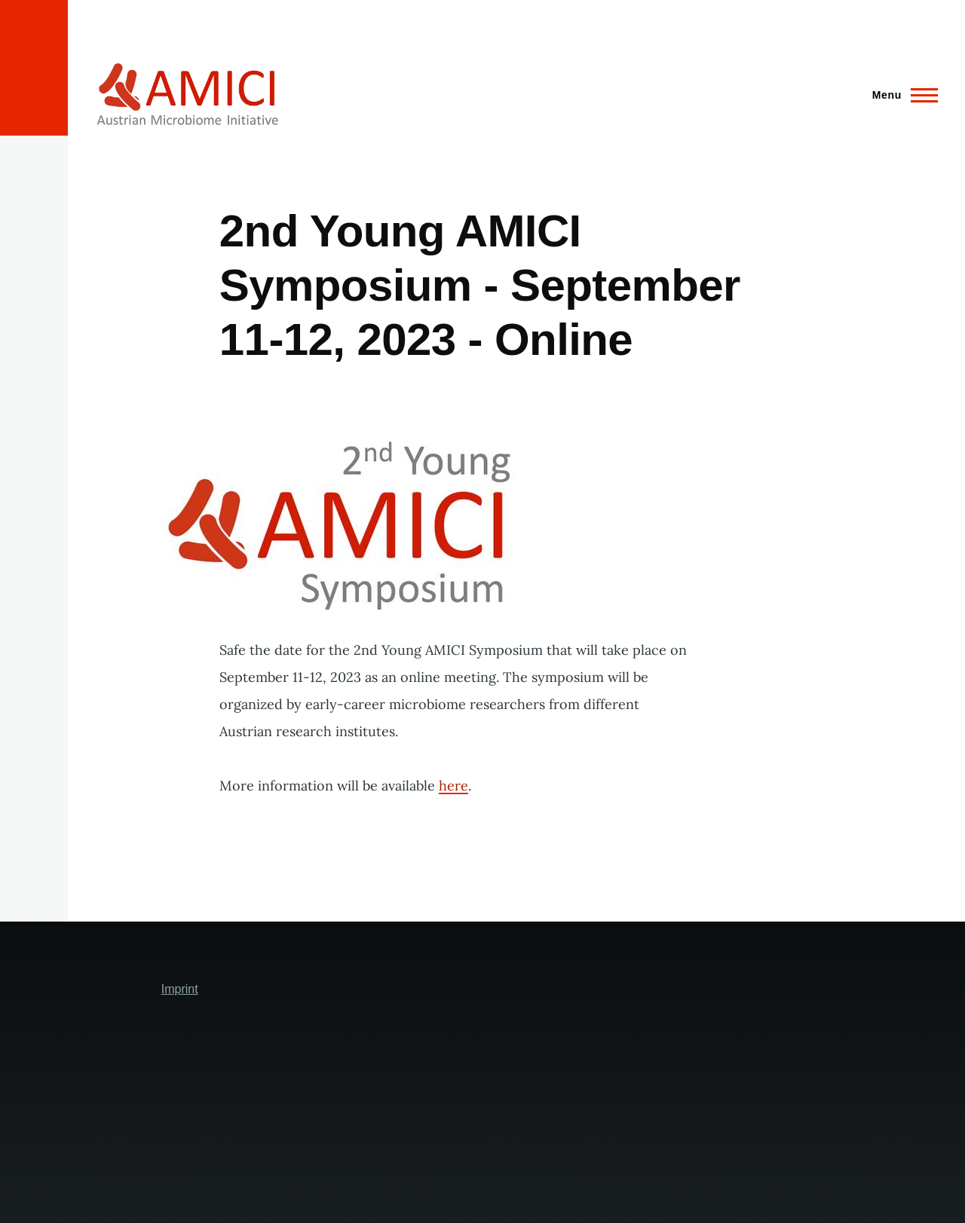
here (453, 785)
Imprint (179, 989)
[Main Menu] (900, 95)
